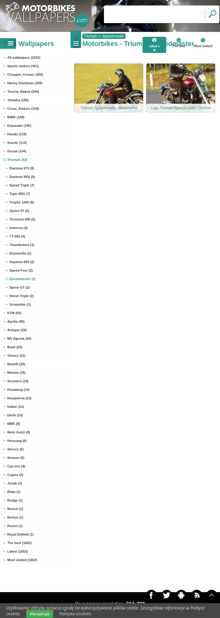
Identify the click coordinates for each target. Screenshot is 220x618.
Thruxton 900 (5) (22, 219)
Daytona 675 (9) (21, 168)
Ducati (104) (16, 151)
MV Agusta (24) (19, 338)
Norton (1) (15, 517)
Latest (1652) (17, 551)
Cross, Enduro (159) (23, 108)
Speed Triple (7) (21, 185)
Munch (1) (15, 509)
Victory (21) (16, 355)
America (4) (18, 228)
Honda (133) (16, 134)
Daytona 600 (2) (21, 262)
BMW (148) (15, 117)
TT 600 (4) (17, 236)
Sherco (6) (15, 449)
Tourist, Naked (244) (23, 91)
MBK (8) (13, 423)
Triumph (90, 36)
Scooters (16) (18, 381)
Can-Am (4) (16, 466)
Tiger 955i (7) (19, 194)
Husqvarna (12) (19, 398)
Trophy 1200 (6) (21, 202)
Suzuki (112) (17, 142)
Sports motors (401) (23, 66)
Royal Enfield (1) (20, 534)
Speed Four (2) (21, 270)
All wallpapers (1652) (23, 57)
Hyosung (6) (17, 441)
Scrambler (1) (20, 304)
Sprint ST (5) (19, 211)
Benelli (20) (16, 364)
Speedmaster (113, 36)
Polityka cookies (75, 613)
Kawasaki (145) (19, 125)
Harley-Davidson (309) (25, 83)
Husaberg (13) (18, 389)
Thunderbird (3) (21, 245)
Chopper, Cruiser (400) (25, 74)
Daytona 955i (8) (22, 177)
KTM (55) (14, 313)
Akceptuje (40, 613)
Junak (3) (14, 483)
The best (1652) (19, 543)
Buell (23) (14, 347)
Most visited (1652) (22, 560)
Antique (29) (17, 330)
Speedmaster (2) (22, 279)
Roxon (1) (15, 526)
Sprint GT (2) (19, 287)
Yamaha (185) (18, 100)
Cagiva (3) (15, 475)
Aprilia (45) (16, 321)
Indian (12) (15, 406)
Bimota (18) (16, 372)
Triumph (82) (17, 159)
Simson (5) (15, 458)
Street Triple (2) (21, 296)
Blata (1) (13, 492)
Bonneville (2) (20, 253)
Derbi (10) (15, 415)
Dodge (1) (15, 500)
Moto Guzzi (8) (18, 432)
